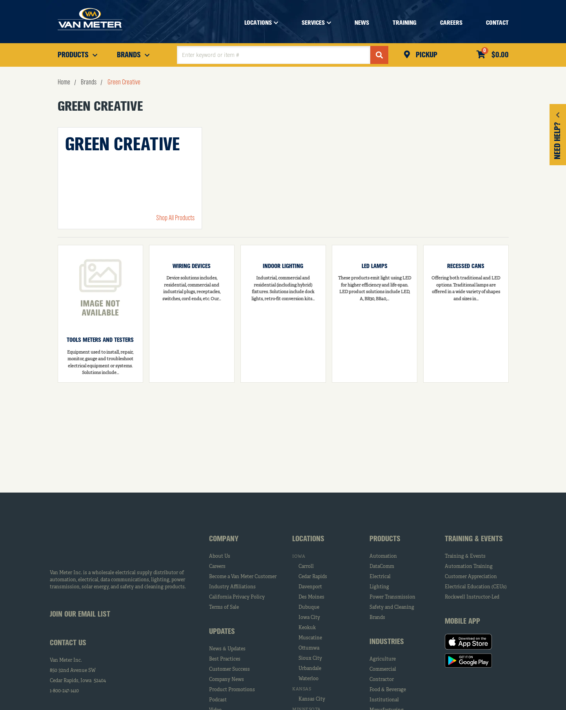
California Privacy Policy (237, 597)
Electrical (380, 577)
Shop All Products (175, 218)
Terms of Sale (224, 607)
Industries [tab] (386, 642)
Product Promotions (232, 690)
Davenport (310, 587)
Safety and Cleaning (391, 607)
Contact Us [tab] (68, 643)
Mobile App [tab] (462, 622)
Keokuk (307, 628)
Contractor (381, 679)
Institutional (384, 700)
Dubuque (308, 607)
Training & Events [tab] (474, 539)
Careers (217, 566)
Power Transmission (392, 597)
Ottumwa (308, 648)
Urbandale (309, 668)
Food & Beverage (387, 690)
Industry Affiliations (232, 587)
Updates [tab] (222, 632)
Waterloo (308, 679)
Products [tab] (384, 539)
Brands (377, 617)
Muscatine (310, 638)
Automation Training (469, 566)
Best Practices (224, 659)
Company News (226, 679)
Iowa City (309, 617)
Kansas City (311, 699)
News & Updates (227, 649)
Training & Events (465, 556)
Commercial (382, 669)
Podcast (218, 700)
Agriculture (382, 659)
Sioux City (310, 658)
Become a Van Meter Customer (243, 577)
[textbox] (273, 55)
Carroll (306, 566)
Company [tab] (223, 539)
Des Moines (311, 597)
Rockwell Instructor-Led (472, 597)
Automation (383, 556)
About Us (219, 556)
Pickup (425, 55)
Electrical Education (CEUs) (476, 587)
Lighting (379, 587)
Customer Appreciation (471, 577)
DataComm (381, 566)
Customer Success (229, 669)
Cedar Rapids (312, 577)
